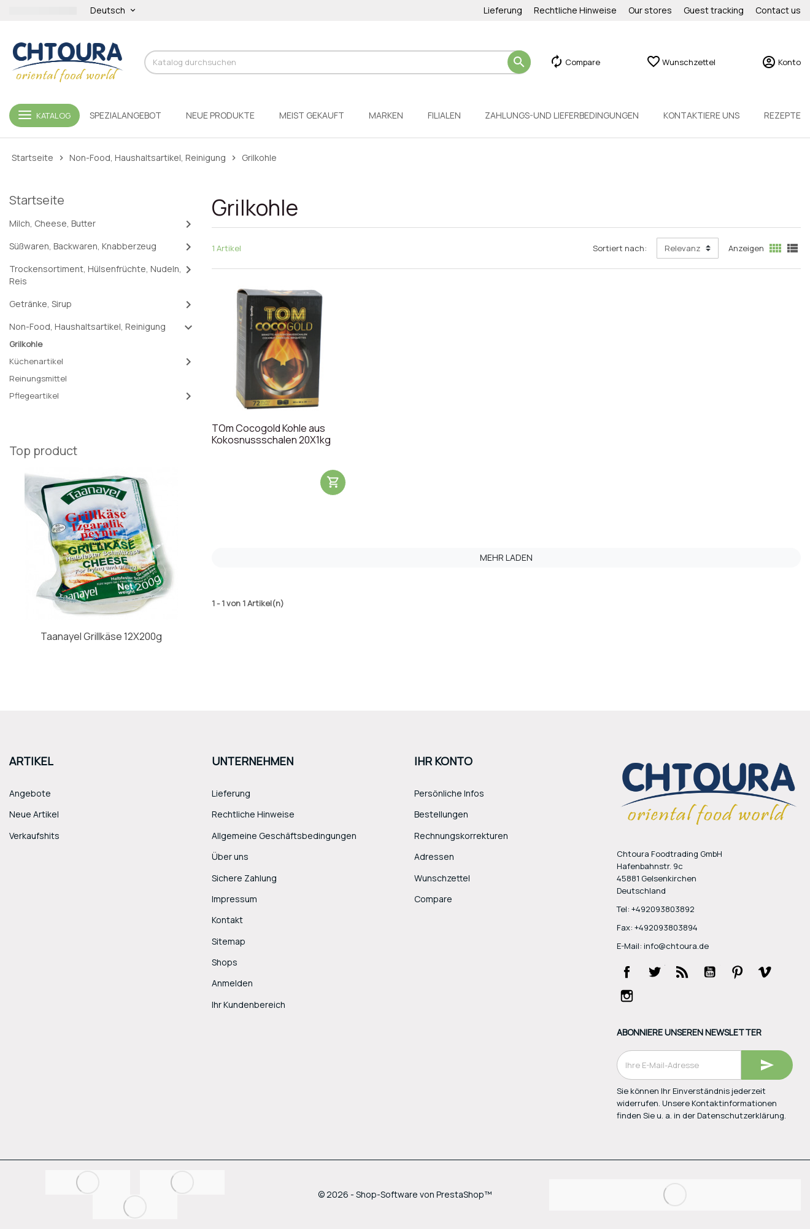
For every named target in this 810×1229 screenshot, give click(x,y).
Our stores (650, 10)
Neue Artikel (34, 814)
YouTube (710, 971)
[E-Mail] (679, 1065)
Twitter (654, 971)
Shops (224, 962)
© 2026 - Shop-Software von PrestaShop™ (405, 1194)
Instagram (627, 995)
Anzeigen (746, 248)
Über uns (230, 856)
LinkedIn (654, 995)
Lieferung (503, 10)
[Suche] (337, 62)
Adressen (434, 856)
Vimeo (765, 971)
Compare (433, 899)
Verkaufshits (34, 835)
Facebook (627, 971)
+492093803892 (663, 909)
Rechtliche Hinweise (575, 10)
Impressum (234, 899)
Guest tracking (714, 10)
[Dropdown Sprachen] (114, 10)
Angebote (30, 793)
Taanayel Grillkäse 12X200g (101, 636)
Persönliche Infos (449, 793)
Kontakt (227, 920)
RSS (682, 971)
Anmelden (232, 983)
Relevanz (683, 248)
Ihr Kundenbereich (248, 1004)
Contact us (778, 10)
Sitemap (228, 941)
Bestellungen (441, 814)
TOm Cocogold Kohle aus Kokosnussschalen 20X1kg (271, 435)
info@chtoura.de (676, 945)
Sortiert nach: (620, 248)
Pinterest (737, 971)
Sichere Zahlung (244, 878)
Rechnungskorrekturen (461, 835)
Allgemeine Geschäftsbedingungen (284, 835)
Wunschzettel (442, 878)
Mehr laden (506, 557)
